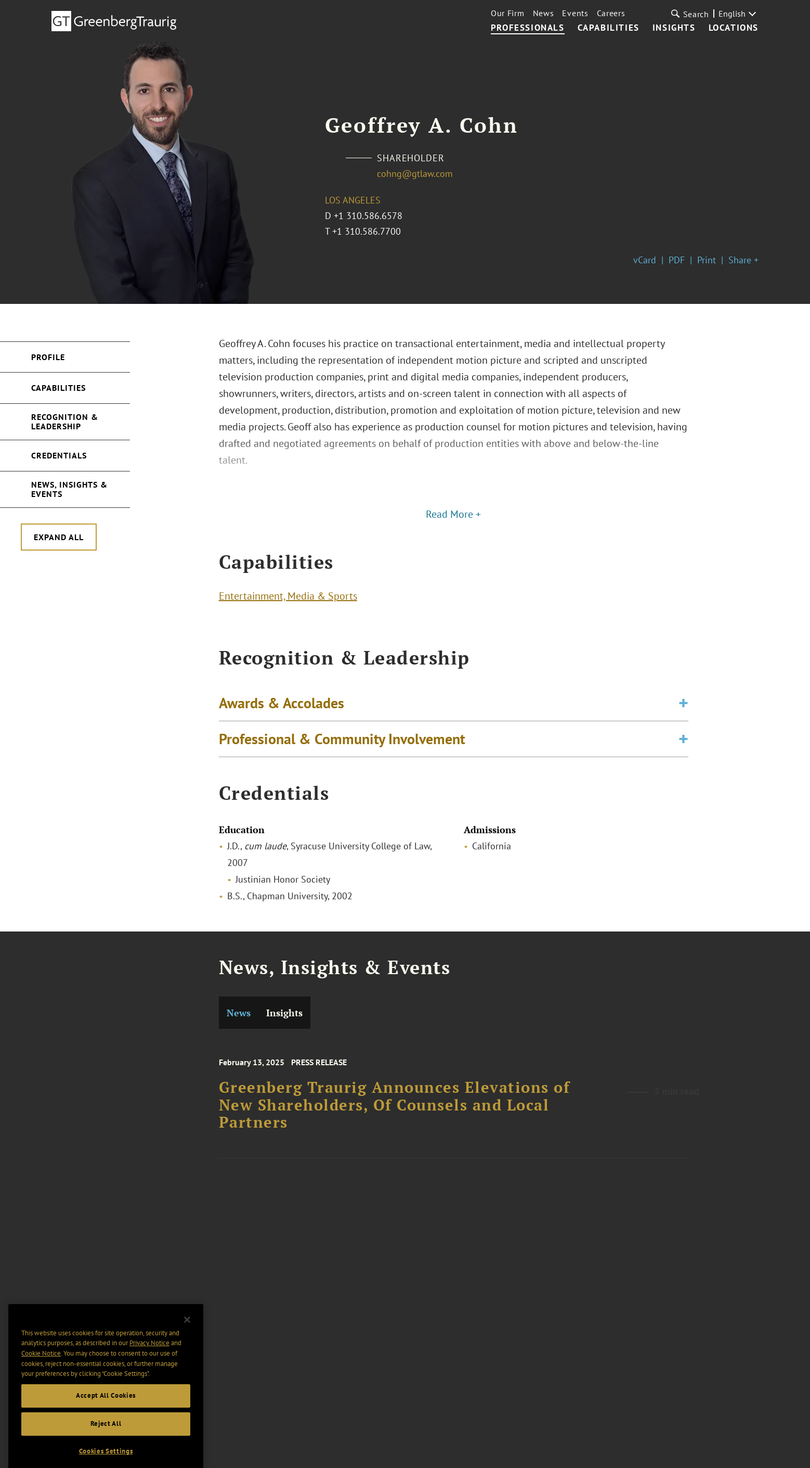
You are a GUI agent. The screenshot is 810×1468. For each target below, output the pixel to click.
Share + (743, 260)
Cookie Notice (41, 1373)
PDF (677, 260)
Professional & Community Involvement (342, 746)
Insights (674, 28)
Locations (734, 28)
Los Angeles (353, 200)
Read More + (453, 514)
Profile (48, 357)
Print (706, 260)
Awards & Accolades (281, 710)
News (543, 13)
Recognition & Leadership (64, 421)
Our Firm (508, 13)
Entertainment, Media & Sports (288, 599)
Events (575, 13)
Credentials (59, 455)
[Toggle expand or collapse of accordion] (683, 711)
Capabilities (608, 28)
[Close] (187, 1339)
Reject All (106, 1443)
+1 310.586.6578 (368, 216)
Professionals (528, 28)
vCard (644, 260)
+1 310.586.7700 (366, 231)
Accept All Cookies (106, 1415)
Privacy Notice (149, 1363)
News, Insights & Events (69, 489)
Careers (611, 13)
